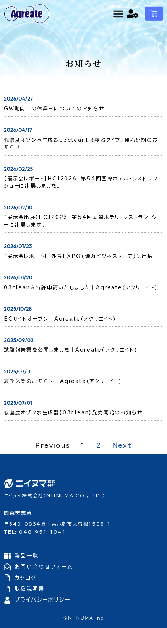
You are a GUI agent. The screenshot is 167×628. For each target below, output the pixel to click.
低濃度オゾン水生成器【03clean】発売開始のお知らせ (73, 412)
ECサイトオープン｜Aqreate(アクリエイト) (60, 318)
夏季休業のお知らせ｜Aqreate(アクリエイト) (63, 381)
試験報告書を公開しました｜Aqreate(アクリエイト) (70, 349)
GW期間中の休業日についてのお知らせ (54, 108)
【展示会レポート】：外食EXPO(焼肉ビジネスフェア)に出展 (78, 256)
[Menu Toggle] (118, 11)
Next (122, 445)
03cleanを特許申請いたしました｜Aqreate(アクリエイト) (81, 287)
